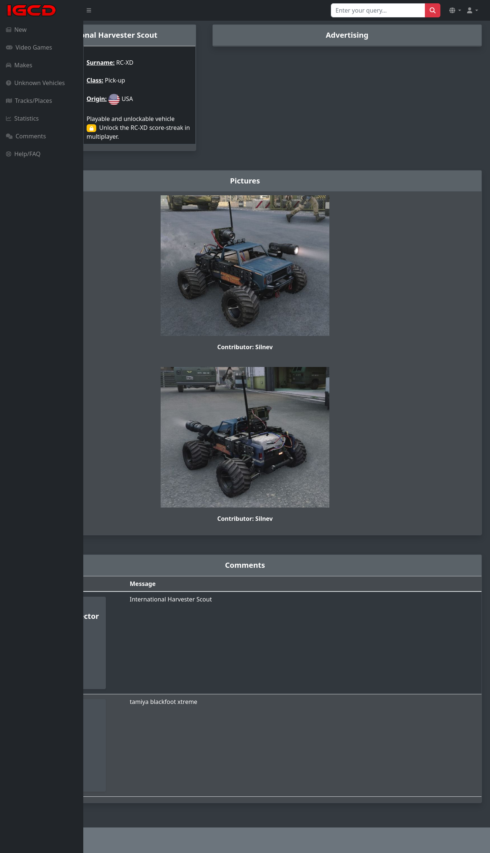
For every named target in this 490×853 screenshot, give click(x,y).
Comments (26, 136)
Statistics (22, 118)
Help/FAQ (23, 154)
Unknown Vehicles (35, 83)
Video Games (29, 47)
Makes (19, 65)
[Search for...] (378, 10)
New (16, 30)
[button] (455, 10)
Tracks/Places (29, 101)
